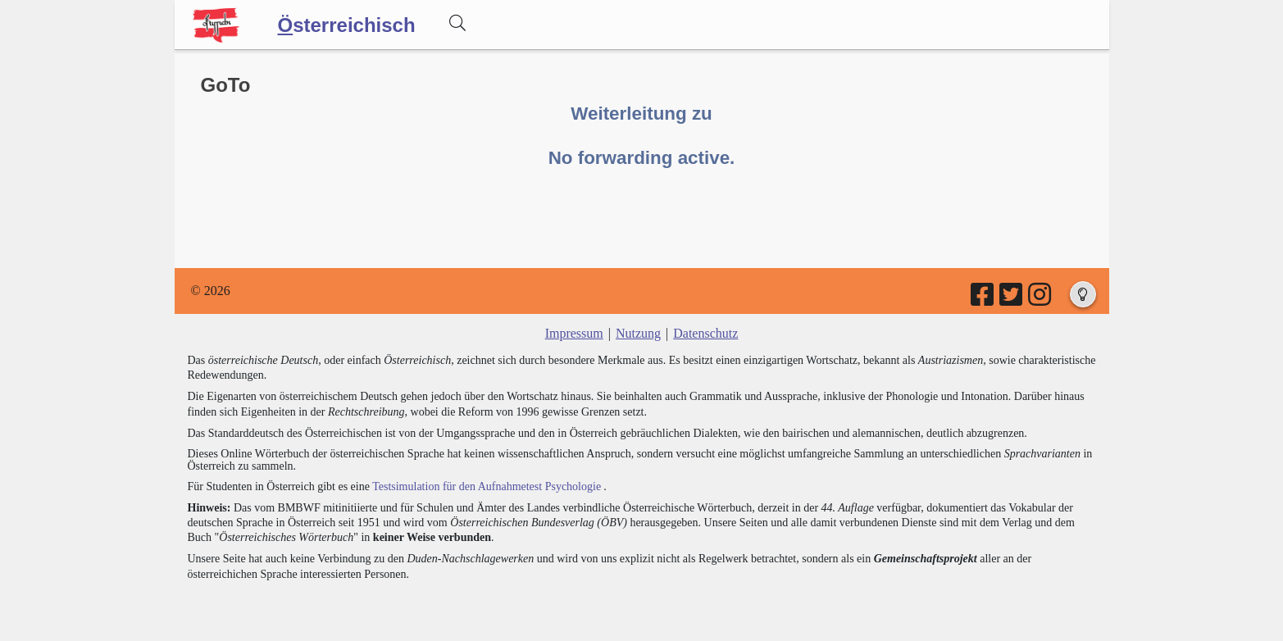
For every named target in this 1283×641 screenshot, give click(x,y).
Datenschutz (705, 333)
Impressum (574, 333)
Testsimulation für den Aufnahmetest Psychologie (486, 486)
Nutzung (638, 333)
